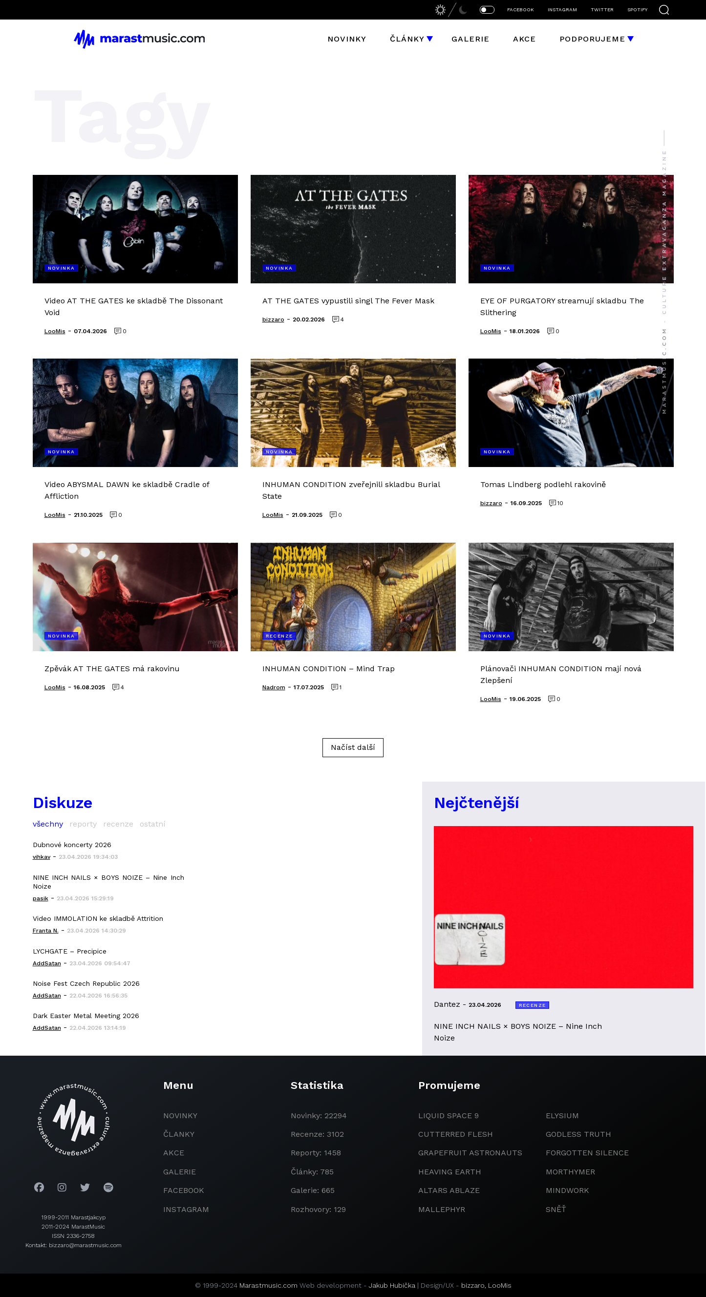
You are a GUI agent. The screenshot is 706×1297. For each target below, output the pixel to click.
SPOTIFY (637, 9)
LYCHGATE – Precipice (70, 951)
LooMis (500, 1285)
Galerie (470, 38)
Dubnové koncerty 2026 (72, 845)
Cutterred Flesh (455, 1134)
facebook (183, 1190)
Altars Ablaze (449, 1190)
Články (407, 38)
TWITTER (602, 9)
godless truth (578, 1134)
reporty (83, 824)
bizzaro (473, 1285)
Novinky (346, 38)
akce (173, 1152)
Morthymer (570, 1171)
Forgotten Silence (587, 1152)
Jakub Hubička (392, 1285)
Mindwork (567, 1190)
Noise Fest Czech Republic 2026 (86, 983)
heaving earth (449, 1171)
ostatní (153, 824)
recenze (118, 824)
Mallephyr (441, 1209)
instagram (186, 1209)
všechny (48, 824)
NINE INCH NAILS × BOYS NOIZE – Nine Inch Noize (108, 881)
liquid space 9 (448, 1115)
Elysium (562, 1115)
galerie (179, 1171)
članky (178, 1134)
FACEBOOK (520, 9)
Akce (524, 38)
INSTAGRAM (562, 9)
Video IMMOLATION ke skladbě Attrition (98, 918)
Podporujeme (592, 38)
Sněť (556, 1209)
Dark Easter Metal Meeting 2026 (86, 1016)
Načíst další (353, 747)
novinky (180, 1115)
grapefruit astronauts (470, 1152)
